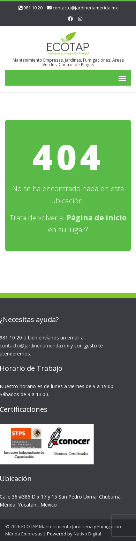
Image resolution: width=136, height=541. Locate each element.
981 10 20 (33, 8)
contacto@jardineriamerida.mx (85, 8)
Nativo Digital (87, 534)
